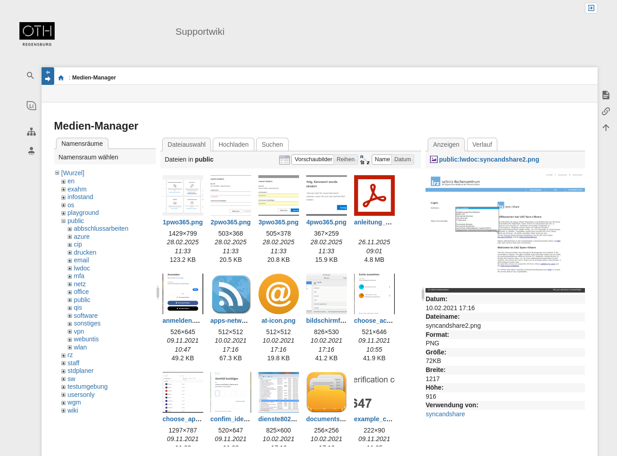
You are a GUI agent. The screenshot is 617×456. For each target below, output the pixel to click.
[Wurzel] (72, 173)
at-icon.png (278, 320)
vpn (79, 331)
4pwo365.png (326, 222)
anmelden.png (184, 320)
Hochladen (234, 144)
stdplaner (81, 370)
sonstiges (87, 323)
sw (71, 378)
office (81, 291)
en (71, 181)
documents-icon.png (337, 419)
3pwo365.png (278, 222)
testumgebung (88, 386)
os (71, 205)
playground (83, 212)
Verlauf (482, 144)
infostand (80, 196)
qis (78, 307)
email (81, 260)
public (76, 220)
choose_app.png (188, 419)
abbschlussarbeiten (101, 228)
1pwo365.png (183, 222)
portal (61, 78)
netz (80, 284)
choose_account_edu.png (393, 320)
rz (70, 354)
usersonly (81, 394)
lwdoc (82, 268)
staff (73, 363)
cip (78, 244)
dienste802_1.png (285, 419)
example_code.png (382, 419)
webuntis (86, 339)
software (86, 315)
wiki (73, 410)
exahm (77, 189)
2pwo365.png (230, 222)
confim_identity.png (240, 419)
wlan (80, 347)
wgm (74, 402)
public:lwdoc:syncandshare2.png (489, 159)
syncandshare (445, 414)
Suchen (272, 144)
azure (82, 236)
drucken (85, 252)
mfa (79, 275)
